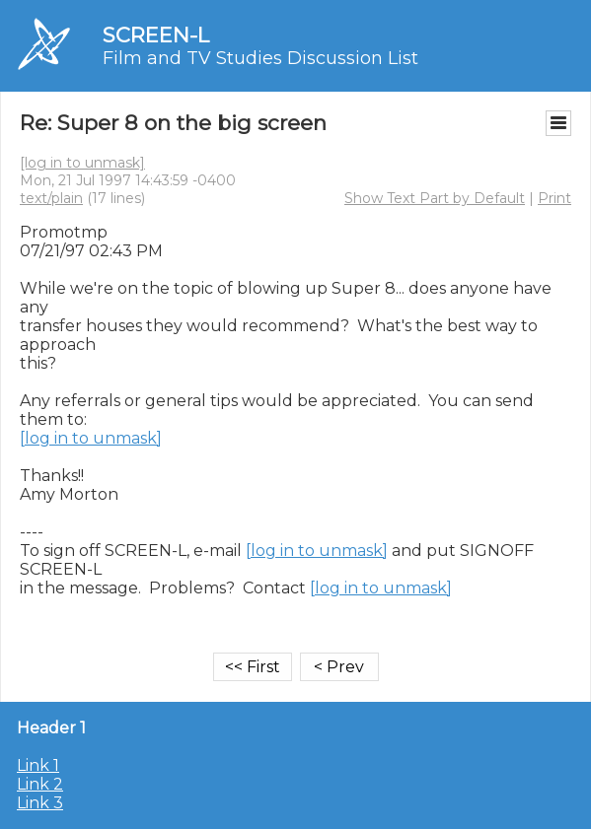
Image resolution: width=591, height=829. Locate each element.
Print (554, 198)
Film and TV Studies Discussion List (260, 58)
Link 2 (40, 784)
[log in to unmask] (82, 163)
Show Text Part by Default (434, 198)
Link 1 (38, 765)
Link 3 (40, 803)
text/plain (51, 198)
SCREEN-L (156, 35)
